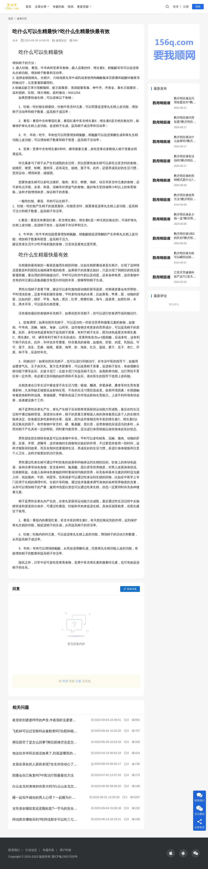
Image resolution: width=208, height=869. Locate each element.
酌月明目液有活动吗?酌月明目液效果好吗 (185, 160)
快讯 (71, 6)
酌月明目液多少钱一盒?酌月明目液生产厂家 (185, 218)
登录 (176, 6)
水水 (15, 40)
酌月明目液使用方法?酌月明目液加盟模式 (185, 199)
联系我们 (14, 850)
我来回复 (130, 589)
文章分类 (40, 6)
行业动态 (31, 850)
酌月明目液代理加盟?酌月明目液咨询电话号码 (185, 121)
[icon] (171, 853)
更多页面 (83, 6)
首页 (28, 6)
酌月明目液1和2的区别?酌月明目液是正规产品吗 (185, 237)
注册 (186, 6)
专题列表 (58, 6)
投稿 (197, 6)
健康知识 (61, 40)
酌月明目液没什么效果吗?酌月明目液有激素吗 (185, 141)
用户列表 (65, 850)
